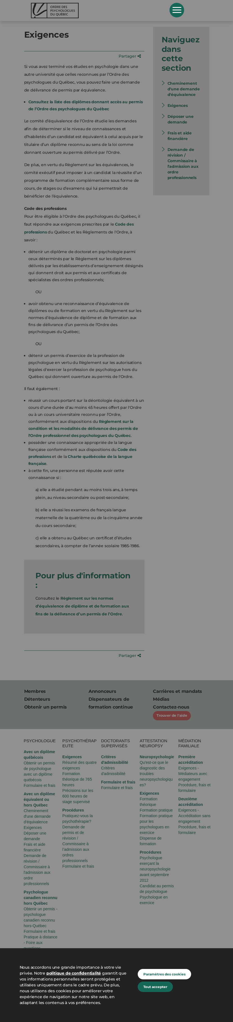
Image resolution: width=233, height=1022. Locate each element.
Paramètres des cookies (164, 974)
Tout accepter (155, 987)
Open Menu (176, 10)
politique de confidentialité (73, 973)
